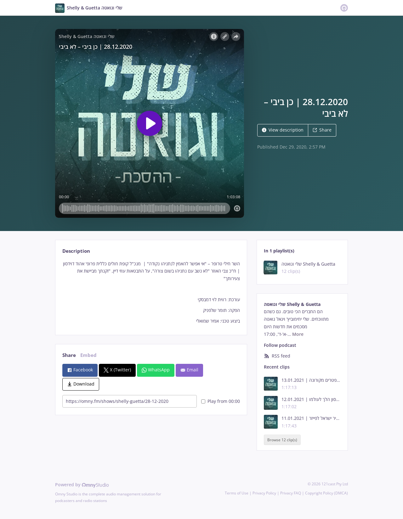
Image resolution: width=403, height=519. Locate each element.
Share (322, 130)
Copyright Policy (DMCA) (326, 493)
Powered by (82, 485)
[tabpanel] (151, 292)
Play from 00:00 (220, 401)
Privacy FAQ (290, 493)
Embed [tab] (88, 355)
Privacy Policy (264, 493)
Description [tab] (76, 251)
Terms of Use (236, 493)
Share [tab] (69, 355)
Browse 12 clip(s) (282, 440)
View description (283, 130)
